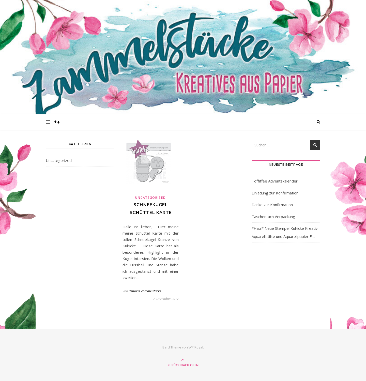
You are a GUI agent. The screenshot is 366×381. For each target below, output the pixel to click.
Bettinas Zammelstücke (145, 291)
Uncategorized (59, 160)
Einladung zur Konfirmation (275, 192)
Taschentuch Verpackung (273, 216)
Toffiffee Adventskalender (275, 181)
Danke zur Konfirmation (272, 204)
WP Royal (196, 347)
